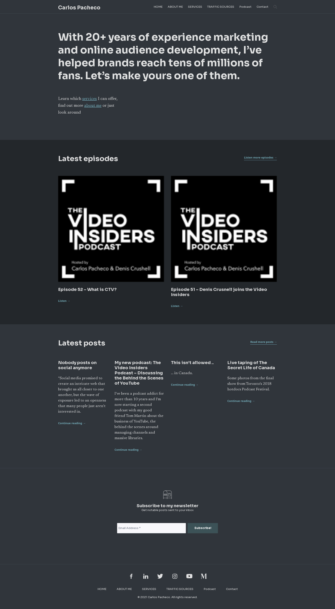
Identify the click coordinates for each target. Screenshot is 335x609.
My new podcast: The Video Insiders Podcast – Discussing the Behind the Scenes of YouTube (139, 373)
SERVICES (195, 7)
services (89, 99)
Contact (262, 7)
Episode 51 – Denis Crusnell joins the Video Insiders (219, 292)
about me (92, 106)
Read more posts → (263, 342)
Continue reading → (72, 423)
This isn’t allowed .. (192, 362)
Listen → (64, 301)
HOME (158, 7)
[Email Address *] (151, 528)
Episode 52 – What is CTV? (87, 289)
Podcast (245, 7)
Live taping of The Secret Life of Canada (251, 365)
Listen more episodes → (260, 157)
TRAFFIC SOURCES (220, 7)
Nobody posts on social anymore (77, 365)
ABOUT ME (175, 7)
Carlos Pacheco (79, 7)
